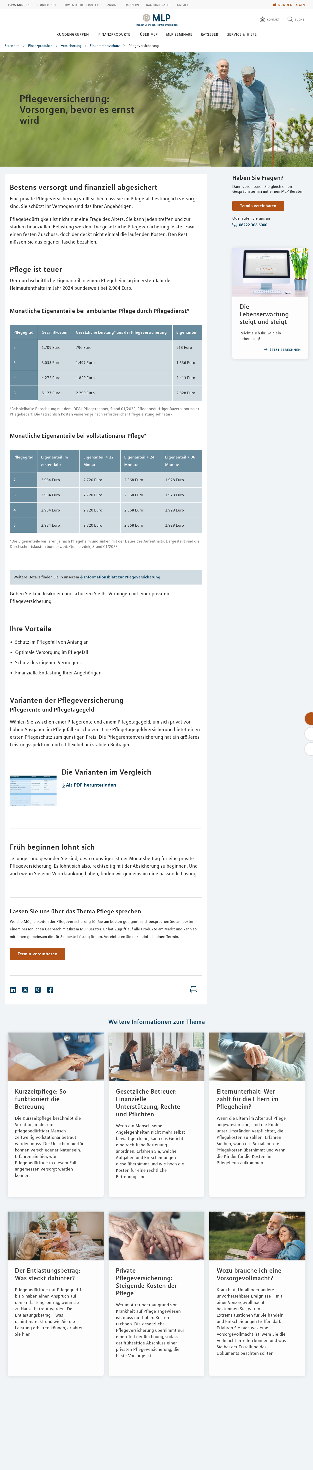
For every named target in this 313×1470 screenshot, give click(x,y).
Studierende (46, 4)
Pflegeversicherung (143, 45)
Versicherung (71, 45)
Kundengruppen (72, 34)
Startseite (12, 45)
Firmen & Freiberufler (81, 4)
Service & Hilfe (242, 34)
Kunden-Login (289, 5)
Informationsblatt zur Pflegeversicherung (122, 577)
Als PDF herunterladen (91, 785)
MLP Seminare (179, 34)
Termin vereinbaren (258, 205)
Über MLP (149, 34)
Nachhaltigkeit (158, 4)
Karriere (183, 4)
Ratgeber (209, 34)
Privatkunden (19, 4)
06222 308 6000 (252, 225)
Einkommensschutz (105, 45)
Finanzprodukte (114, 34)
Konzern (132, 4)
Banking (112, 4)
